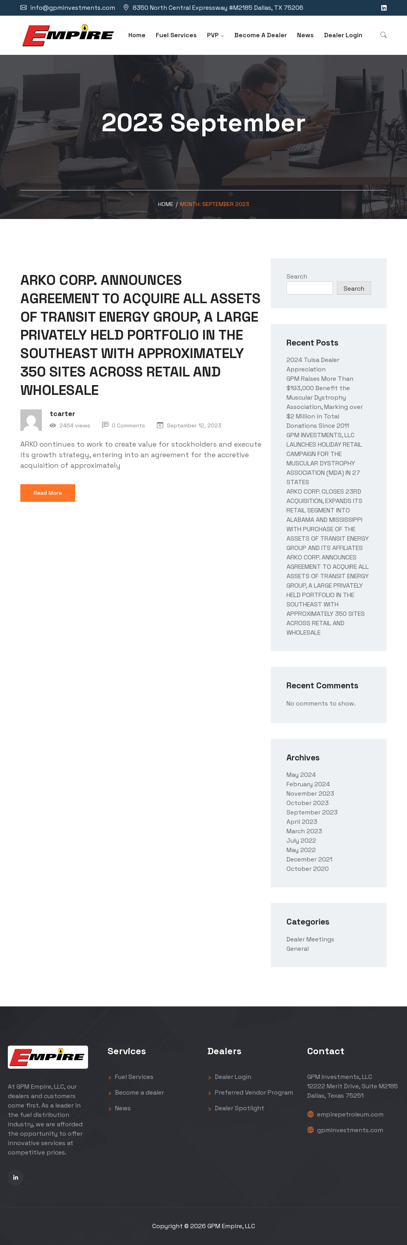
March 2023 (304, 831)
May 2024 (301, 775)
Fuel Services (176, 35)
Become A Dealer (260, 35)
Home (137, 35)
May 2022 (301, 850)
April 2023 (301, 822)
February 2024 (308, 784)
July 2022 (301, 840)
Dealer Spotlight (235, 1108)
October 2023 (307, 803)
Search (296, 276)
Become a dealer (136, 1092)
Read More (48, 492)
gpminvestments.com (345, 1130)
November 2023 (310, 793)
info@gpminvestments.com (72, 8)
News (305, 35)
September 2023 (312, 812)
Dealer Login (343, 35)
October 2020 (307, 869)
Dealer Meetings (310, 939)
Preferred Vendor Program (250, 1092)
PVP (213, 35)
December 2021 (309, 859)
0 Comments (128, 425)
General (297, 949)
